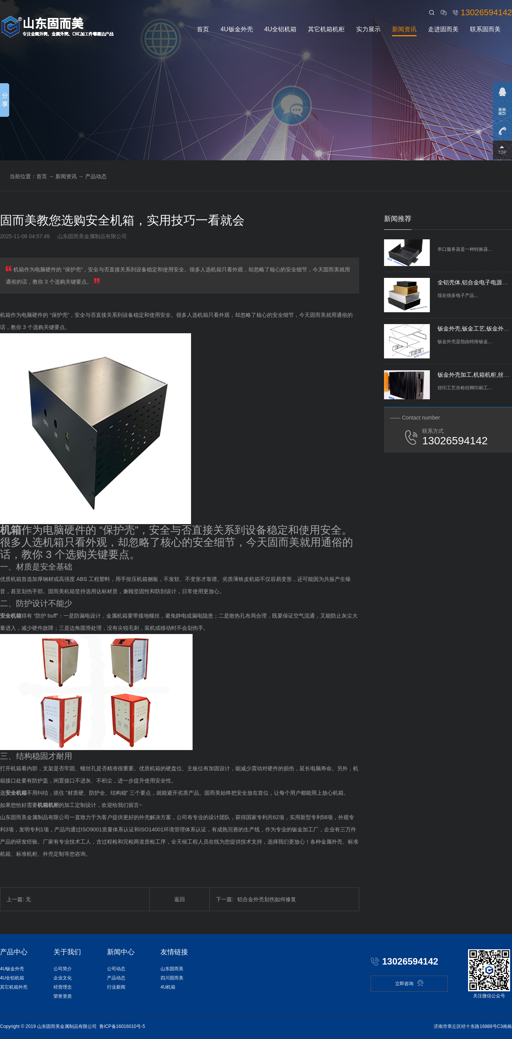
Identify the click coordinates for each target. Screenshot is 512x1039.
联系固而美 (485, 29)
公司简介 (62, 968)
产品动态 (96, 176)
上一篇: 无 (18, 899)
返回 (179, 899)
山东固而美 (171, 968)
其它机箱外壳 (14, 987)
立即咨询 (409, 983)
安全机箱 (10, 616)
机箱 (10, 530)
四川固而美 (171, 978)
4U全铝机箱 (280, 29)
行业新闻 (116, 987)
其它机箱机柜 (326, 29)
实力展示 (368, 29)
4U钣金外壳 (236, 29)
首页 (203, 29)
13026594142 (486, 12)
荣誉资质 (62, 996)
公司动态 (116, 968)
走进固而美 (443, 29)
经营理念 (62, 987)
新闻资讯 (404, 29)
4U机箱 (167, 987)
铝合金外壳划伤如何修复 (256, 899)
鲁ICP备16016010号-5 (122, 1026)
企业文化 (62, 978)
